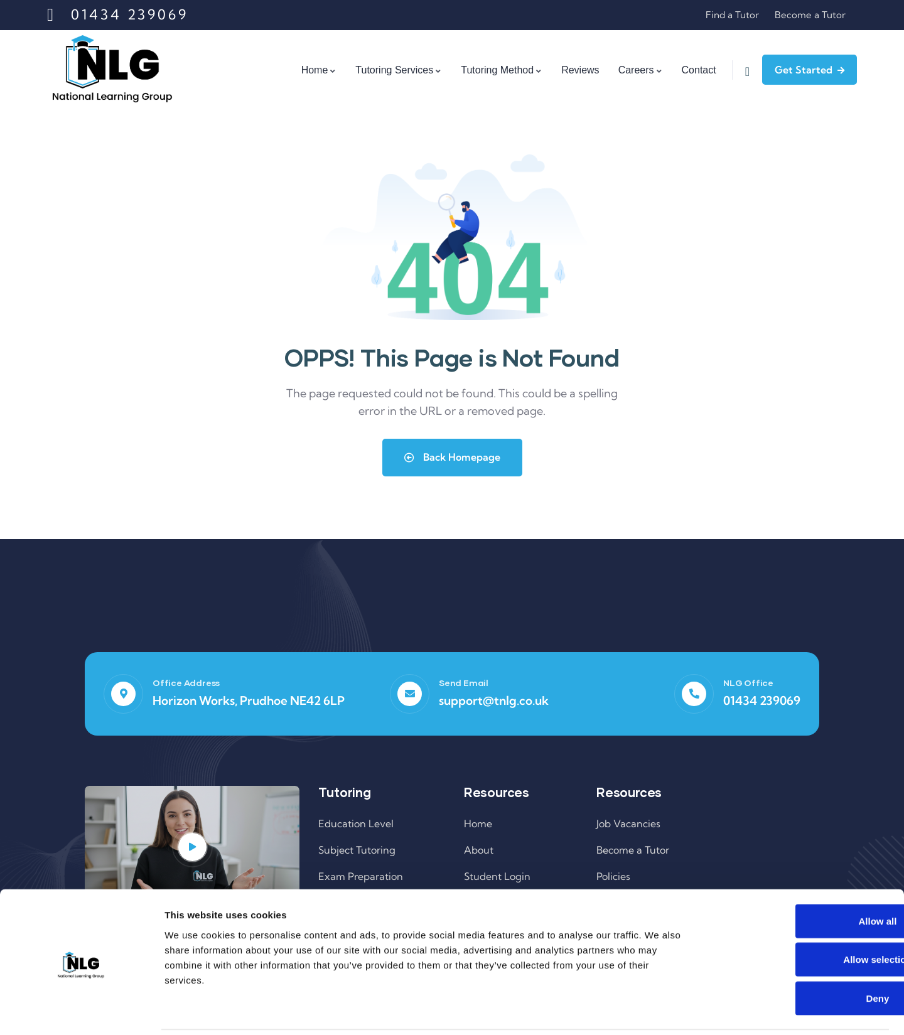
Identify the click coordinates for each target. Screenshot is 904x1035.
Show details (659, 1010)
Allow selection (799, 915)
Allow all (799, 876)
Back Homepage (452, 457)
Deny (799, 953)
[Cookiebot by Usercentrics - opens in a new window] (81, 1010)
